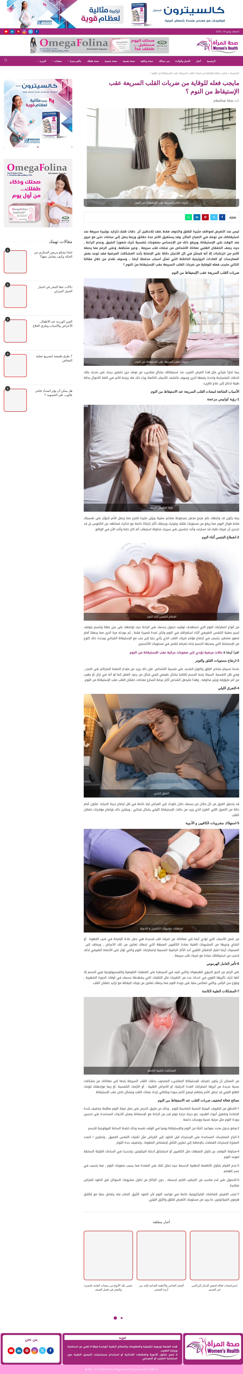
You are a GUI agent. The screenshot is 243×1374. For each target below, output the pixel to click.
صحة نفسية (129, 61)
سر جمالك (164, 61)
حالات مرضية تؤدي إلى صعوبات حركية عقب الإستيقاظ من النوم (176, 652)
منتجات (58, 61)
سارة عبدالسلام (223, 100)
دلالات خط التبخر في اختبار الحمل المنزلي (55, 289)
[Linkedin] (12, 31)
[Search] (6, 61)
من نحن (31, 1339)
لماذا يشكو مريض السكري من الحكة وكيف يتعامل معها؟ (53, 254)
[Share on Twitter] (214, 217)
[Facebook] (36, 31)
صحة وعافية (147, 61)
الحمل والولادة (182, 61)
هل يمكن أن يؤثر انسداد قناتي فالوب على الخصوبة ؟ (53, 393)
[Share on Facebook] (222, 217)
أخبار (198, 61)
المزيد (43, 61)
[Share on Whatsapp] (188, 217)
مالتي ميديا (75, 61)
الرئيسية (211, 61)
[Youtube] (6, 31)
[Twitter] (30, 31)
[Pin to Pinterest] (205, 217)
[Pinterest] (18, 31)
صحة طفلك (93, 61)
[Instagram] (24, 31)
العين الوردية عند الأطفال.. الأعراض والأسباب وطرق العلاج (52, 323)
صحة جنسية (111, 61)
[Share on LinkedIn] (196, 217)
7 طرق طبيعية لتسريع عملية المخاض (54, 358)
